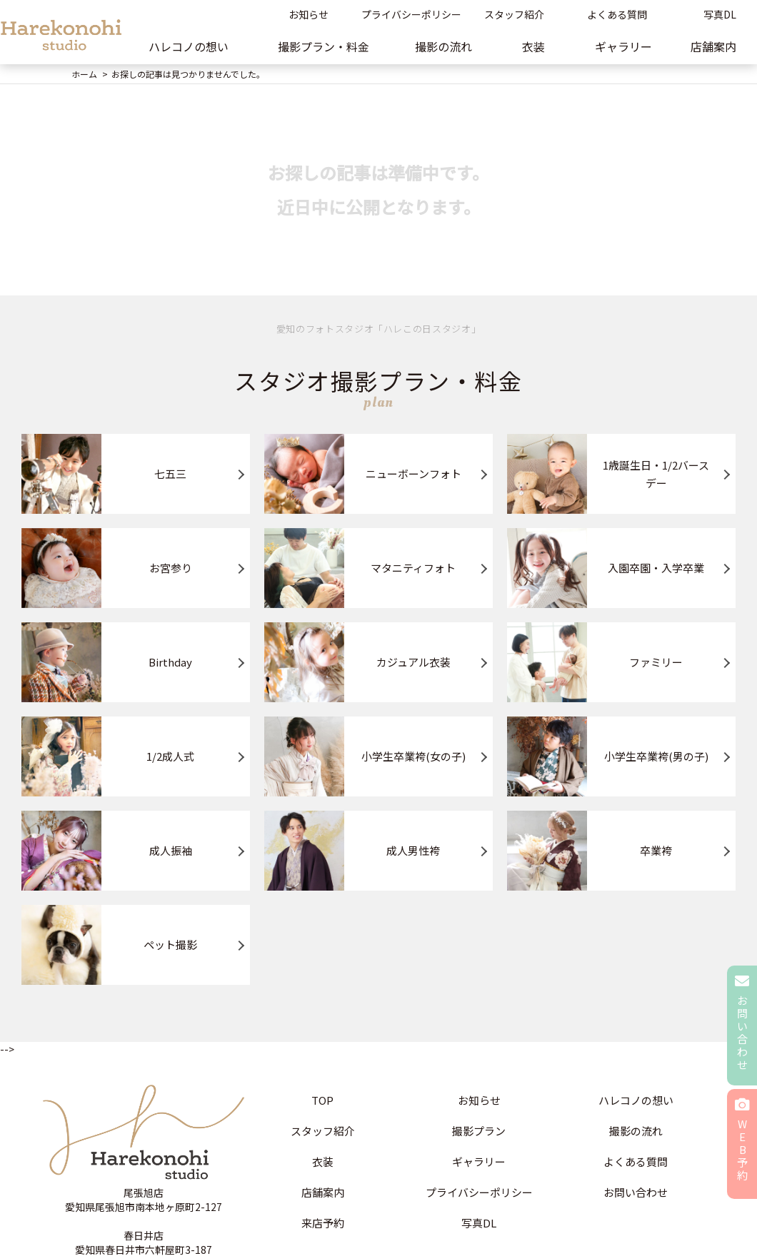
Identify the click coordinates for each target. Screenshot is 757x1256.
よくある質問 (617, 14)
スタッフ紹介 (514, 14)
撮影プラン (479, 1130)
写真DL (478, 1222)
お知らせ (309, 14)
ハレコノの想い (189, 46)
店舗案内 (322, 1192)
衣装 (533, 46)
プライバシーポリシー (411, 14)
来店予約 (322, 1222)
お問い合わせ (635, 1192)
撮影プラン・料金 (323, 46)
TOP (322, 1100)
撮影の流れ (443, 46)
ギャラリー (623, 46)
